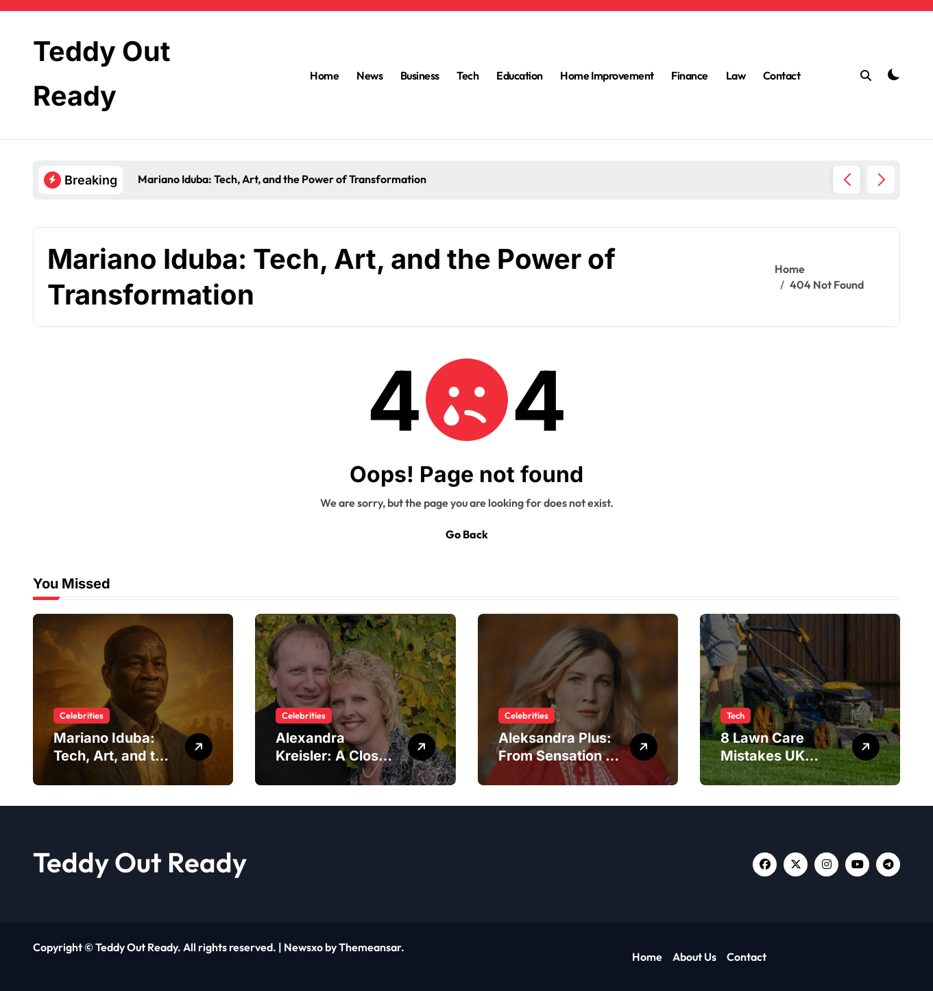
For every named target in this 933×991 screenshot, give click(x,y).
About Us (694, 957)
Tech (467, 75)
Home (324, 75)
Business (419, 75)
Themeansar (370, 947)
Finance (689, 75)
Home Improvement (606, 75)
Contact (782, 75)
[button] (881, 179)
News (369, 75)
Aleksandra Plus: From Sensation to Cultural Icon (558, 756)
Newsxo (303, 947)
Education (519, 75)
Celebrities (82, 715)
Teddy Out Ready (140, 862)
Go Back (467, 534)
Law (736, 75)
